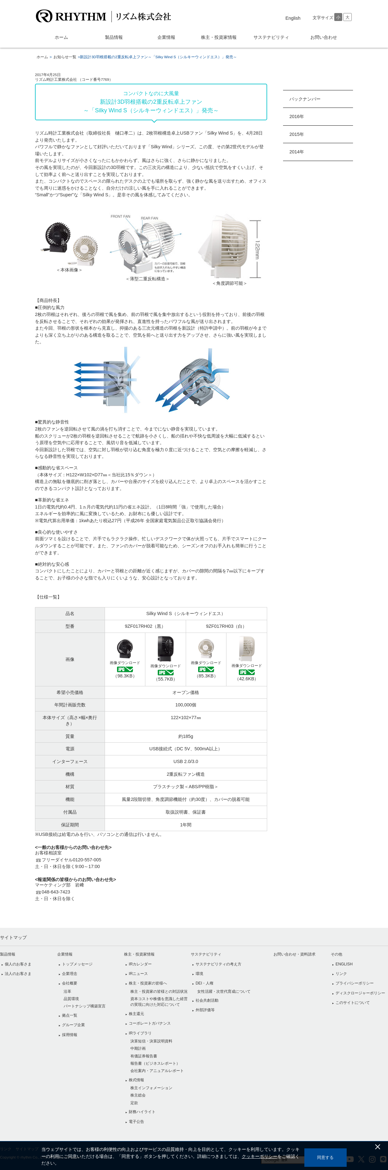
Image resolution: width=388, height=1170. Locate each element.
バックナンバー (305, 99)
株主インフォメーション (151, 1088)
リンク (341, 973)
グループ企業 (73, 1025)
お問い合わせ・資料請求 (294, 954)
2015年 (296, 134)
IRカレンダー (140, 964)
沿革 (67, 991)
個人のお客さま (18, 964)
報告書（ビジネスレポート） (155, 1063)
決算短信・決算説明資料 (151, 1041)
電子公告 (136, 1121)
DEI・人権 (204, 983)
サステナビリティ (271, 37)
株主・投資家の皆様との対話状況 (159, 991)
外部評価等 (205, 1010)
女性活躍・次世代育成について (224, 991)
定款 (134, 1103)
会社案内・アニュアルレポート (157, 1070)
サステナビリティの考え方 (218, 964)
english (293, 18)
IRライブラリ (140, 1033)
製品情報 (114, 37)
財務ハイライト (142, 1112)
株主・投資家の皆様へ (148, 983)
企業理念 (69, 973)
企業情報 (166, 37)
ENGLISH (344, 964)
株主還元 (136, 1014)
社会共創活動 (207, 1000)
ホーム (61, 37)
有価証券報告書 (143, 1056)
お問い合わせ (323, 37)
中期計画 (138, 1048)
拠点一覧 (69, 1015)
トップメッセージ (77, 964)
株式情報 (136, 1080)
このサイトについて (353, 1002)
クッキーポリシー (264, 1156)
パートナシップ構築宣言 (85, 1006)
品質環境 (71, 999)
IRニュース (138, 973)
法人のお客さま (18, 973)
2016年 (296, 116)
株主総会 (138, 1095)
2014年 (296, 151)
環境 (199, 973)
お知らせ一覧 (64, 57)
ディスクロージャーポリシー (360, 993)
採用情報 (69, 1035)
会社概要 (69, 983)
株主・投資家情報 (219, 37)
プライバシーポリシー (355, 983)
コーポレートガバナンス (150, 1023)
